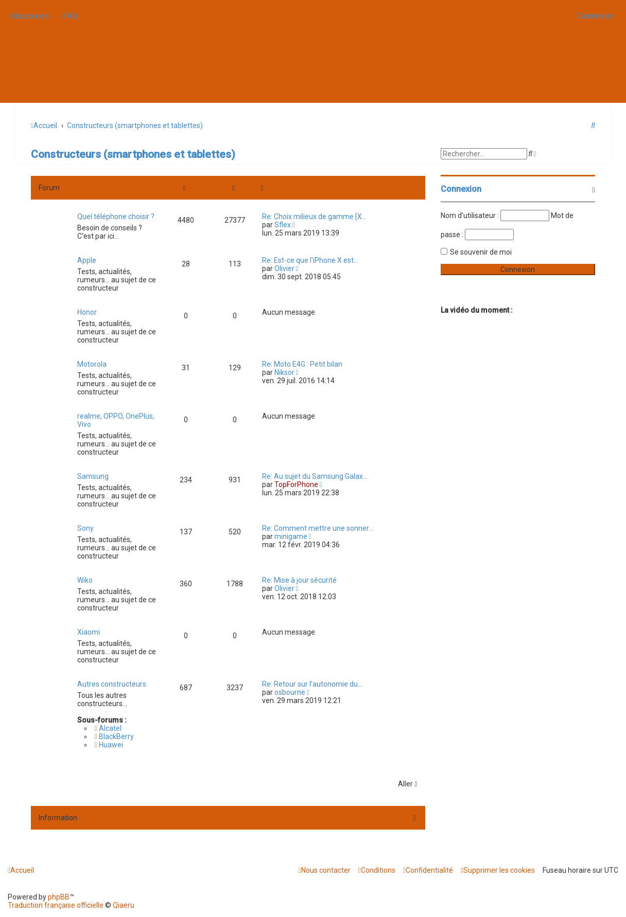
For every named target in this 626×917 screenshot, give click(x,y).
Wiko (85, 580)
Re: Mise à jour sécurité (299, 580)
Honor (87, 312)
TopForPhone (296, 484)
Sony (85, 528)
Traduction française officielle (55, 905)
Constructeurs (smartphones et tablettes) (133, 154)
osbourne (289, 692)
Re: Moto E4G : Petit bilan (302, 364)
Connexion (461, 189)
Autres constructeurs (111, 684)
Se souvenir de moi (481, 252)
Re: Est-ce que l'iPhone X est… (310, 260)
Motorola (92, 364)
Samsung (93, 476)
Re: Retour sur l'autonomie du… (312, 684)
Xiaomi (88, 632)
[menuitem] (69, 16)
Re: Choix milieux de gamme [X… (314, 216)
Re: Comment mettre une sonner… (317, 528)
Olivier (284, 268)
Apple (86, 260)
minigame (290, 536)
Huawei (108, 745)
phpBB (58, 897)
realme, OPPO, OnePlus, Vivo (115, 420)
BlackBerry (113, 736)
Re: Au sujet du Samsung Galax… (315, 476)
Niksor (284, 372)
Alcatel (107, 728)
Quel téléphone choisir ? (115, 216)
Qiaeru (123, 905)
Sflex (282, 225)
